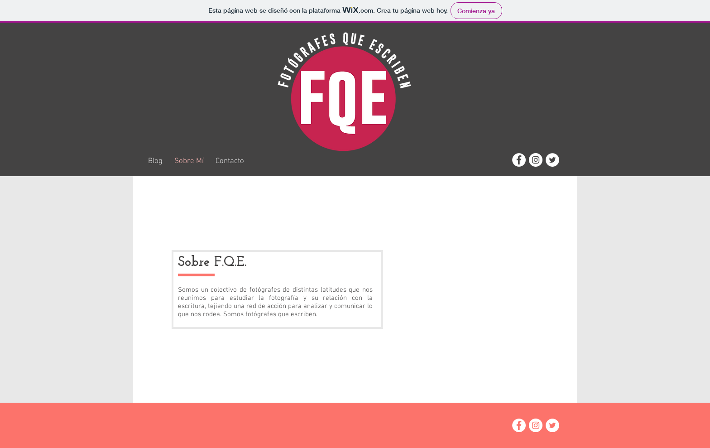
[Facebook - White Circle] (519, 160)
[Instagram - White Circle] (535, 160)
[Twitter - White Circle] (552, 160)
